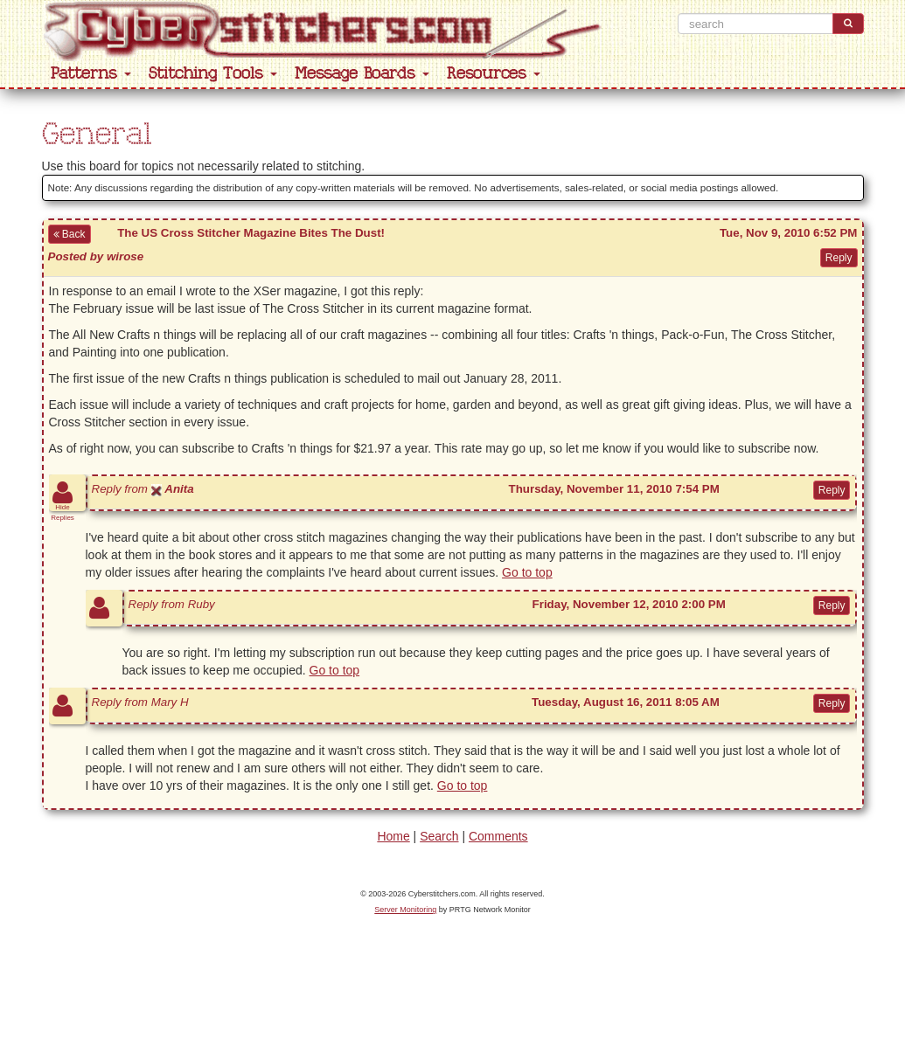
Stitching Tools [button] (213, 74)
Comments (498, 836)
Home (393, 836)
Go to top (527, 572)
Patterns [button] (91, 74)
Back (69, 234)
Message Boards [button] (362, 74)
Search (439, 836)
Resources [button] (493, 74)
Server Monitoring (405, 909)
